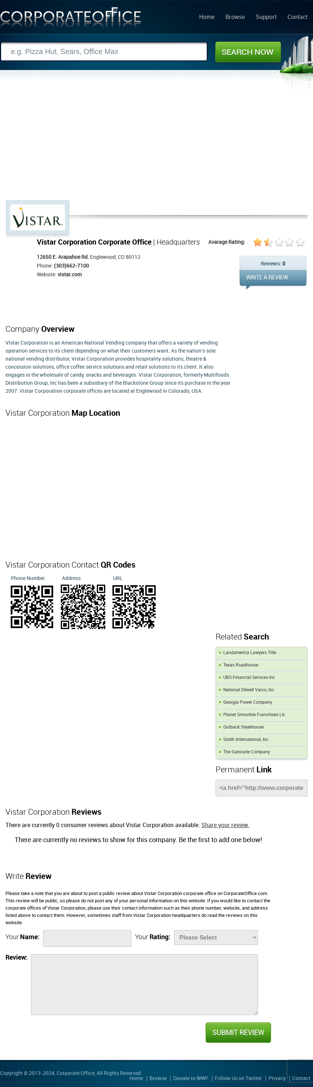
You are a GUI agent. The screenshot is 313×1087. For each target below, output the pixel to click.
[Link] (262, 788)
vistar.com (70, 274)
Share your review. (225, 825)
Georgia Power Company (247, 702)
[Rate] (216, 937)
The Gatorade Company (246, 752)
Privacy (277, 1078)
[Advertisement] (156, 146)
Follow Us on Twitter (238, 1078)
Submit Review (238, 1032)
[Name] (87, 938)
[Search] (104, 52)
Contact (297, 17)
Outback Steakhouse (243, 727)
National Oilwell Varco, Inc (248, 690)
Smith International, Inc (245, 739)
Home (207, 17)
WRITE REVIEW (273, 279)
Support (266, 17)
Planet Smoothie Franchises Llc (254, 714)
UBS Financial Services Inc (249, 677)
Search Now (248, 52)
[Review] (144, 984)
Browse (235, 17)
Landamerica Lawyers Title (249, 652)
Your (22, 937)
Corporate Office (71, 19)
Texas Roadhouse (240, 665)
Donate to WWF (190, 1078)
